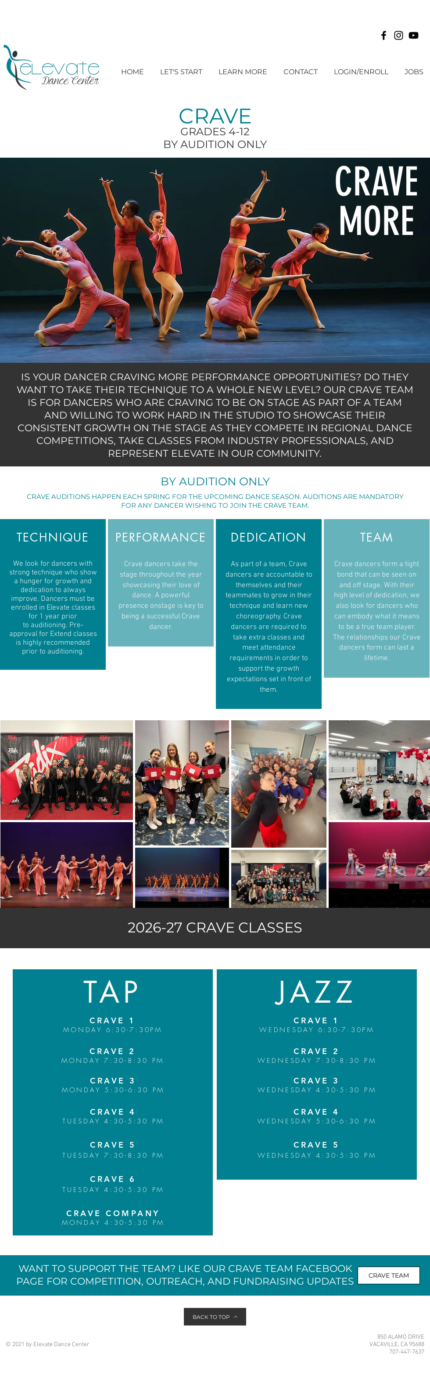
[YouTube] (413, 35)
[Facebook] (384, 35)
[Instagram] (399, 35)
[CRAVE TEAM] (389, 1275)
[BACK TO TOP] (215, 1316)
